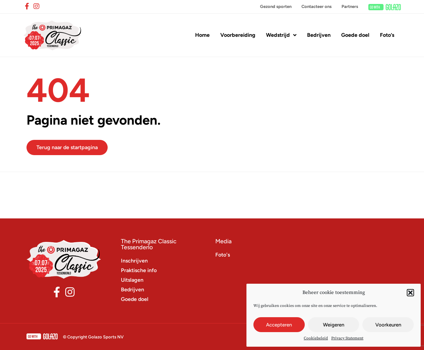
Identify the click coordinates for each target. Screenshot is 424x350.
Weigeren (333, 325)
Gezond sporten (276, 6)
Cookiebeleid (316, 338)
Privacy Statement (347, 338)
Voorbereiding (237, 35)
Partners (350, 6)
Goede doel (355, 35)
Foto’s (387, 35)
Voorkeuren (388, 325)
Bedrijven (319, 35)
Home (202, 35)
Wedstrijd (281, 35)
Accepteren (279, 325)
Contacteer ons (316, 6)
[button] (410, 292)
